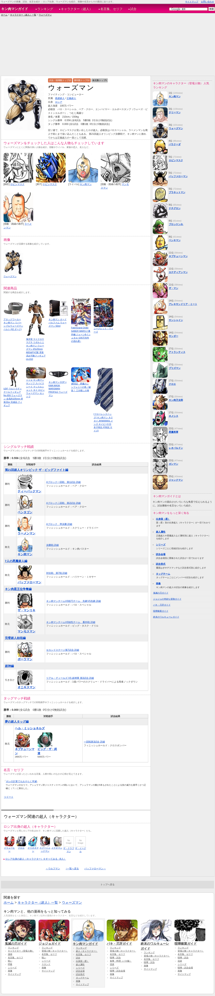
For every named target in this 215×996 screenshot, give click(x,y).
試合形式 (160, 564)
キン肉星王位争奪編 (18, 589)
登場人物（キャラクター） (55, 951)
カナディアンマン (178, 272)
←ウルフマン (53, 868)
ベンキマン (175, 240)
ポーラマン (25, 659)
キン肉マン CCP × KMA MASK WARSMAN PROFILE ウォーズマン (58, 389)
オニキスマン (26, 687)
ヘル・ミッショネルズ (30, 728)
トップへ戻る (107, 884)
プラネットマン (177, 192)
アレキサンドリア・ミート (183, 304)
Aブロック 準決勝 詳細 (59, 524)
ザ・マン (173, 288)
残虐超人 (60, 98)
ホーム (4, 15)
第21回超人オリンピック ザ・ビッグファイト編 (36, 469)
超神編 (9, 666)
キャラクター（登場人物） (21, 951)
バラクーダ (175, 144)
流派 (112, 964)
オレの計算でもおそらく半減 (21, 781)
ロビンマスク (17, 184)
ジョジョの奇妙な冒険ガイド (167, 599)
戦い (10, 961)
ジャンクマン (176, 480)
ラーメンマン (26, 533)
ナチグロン (175, 208)
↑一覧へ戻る (72, 868)
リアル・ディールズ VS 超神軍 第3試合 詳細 (70, 678)
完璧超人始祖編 (15, 638)
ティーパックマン (29, 491)
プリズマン (175, 368)
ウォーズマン (45, 15)
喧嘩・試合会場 (117, 971)
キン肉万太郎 (176, 400)
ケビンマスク (50, 184)
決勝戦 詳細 (52, 545)
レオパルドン (176, 448)
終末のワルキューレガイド (166, 617)
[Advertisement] (107, 46)
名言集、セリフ (111, 9)
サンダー (173, 336)
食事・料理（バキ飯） (121, 961)
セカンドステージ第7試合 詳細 (62, 650)
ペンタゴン (25, 512)
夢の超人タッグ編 (17, 721)
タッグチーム (163, 573)
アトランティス (177, 352)
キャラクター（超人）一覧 (23, 15)
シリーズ (160, 544)
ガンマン (173, 464)
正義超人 (71, 98)
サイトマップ (191, 1)
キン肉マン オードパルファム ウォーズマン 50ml (58, 322)
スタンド (46, 964)
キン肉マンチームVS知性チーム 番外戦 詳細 (70, 622)
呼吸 (10, 964)
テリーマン (175, 112)
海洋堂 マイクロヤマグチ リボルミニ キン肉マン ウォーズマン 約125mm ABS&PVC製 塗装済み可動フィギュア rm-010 (36, 349)
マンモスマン (26, 631)
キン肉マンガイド (14, 9)
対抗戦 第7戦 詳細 (56, 573)
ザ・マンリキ (26, 610)
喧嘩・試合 (115, 957)
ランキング (45, 9)
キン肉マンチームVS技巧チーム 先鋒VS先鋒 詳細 (73, 601)
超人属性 (160, 531)
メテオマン (56, 848)
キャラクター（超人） (76, 9)
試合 (133, 9)
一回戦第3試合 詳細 (94, 741)
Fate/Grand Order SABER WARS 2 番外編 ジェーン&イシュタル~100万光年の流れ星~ (81, 334)
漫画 (10, 954)
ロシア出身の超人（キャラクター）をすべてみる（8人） (35, 859)
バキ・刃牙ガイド (162, 605)
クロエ (21, 848)
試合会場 (160, 554)
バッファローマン (29, 582)
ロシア (58, 102)
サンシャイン (176, 320)
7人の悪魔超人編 (16, 561)
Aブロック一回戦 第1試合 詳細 (63, 482)
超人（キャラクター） (87, 951)
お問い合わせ (207, 1)
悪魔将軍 (173, 432)
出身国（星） (163, 519)
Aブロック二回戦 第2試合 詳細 (63, 503)
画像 (158, 583)
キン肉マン (86, 184)
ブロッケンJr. (176, 224)
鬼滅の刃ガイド (160, 593)
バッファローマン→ (95, 868)
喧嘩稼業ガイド (160, 611)
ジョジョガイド (54, 941)
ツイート (8, 797)
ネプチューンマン (178, 256)
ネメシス (173, 416)
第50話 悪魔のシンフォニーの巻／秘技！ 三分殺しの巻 (81, 387)
